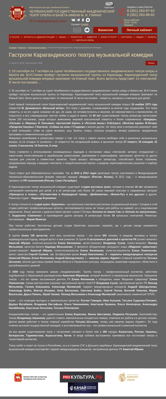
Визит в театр (109, 37)
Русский (75, 24)
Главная (13, 47)
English (84, 24)
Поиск (77, 30)
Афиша (62, 37)
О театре (14, 37)
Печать (151, 63)
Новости (92, 37)
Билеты (152, 37)
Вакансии (105, 30)
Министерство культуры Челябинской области (49, 7)
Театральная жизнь (37, 47)
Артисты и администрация (39, 37)
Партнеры (126, 37)
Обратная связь (85, 40)
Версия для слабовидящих (86, 29)
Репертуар (76, 37)
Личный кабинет (139, 30)
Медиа (140, 37)
